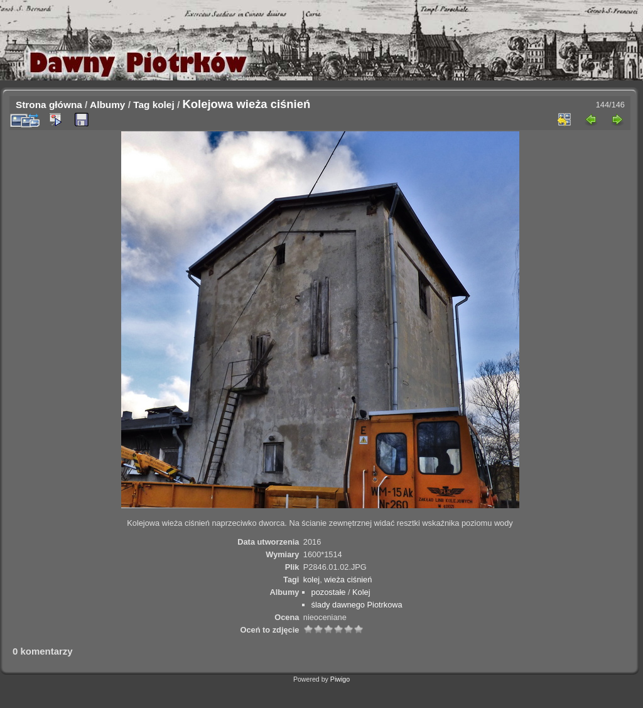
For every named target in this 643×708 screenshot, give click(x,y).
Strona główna (49, 104)
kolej (164, 104)
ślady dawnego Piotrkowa (357, 604)
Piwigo (340, 679)
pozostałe (328, 592)
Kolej (361, 592)
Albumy (107, 104)
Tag (141, 104)
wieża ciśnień (348, 579)
